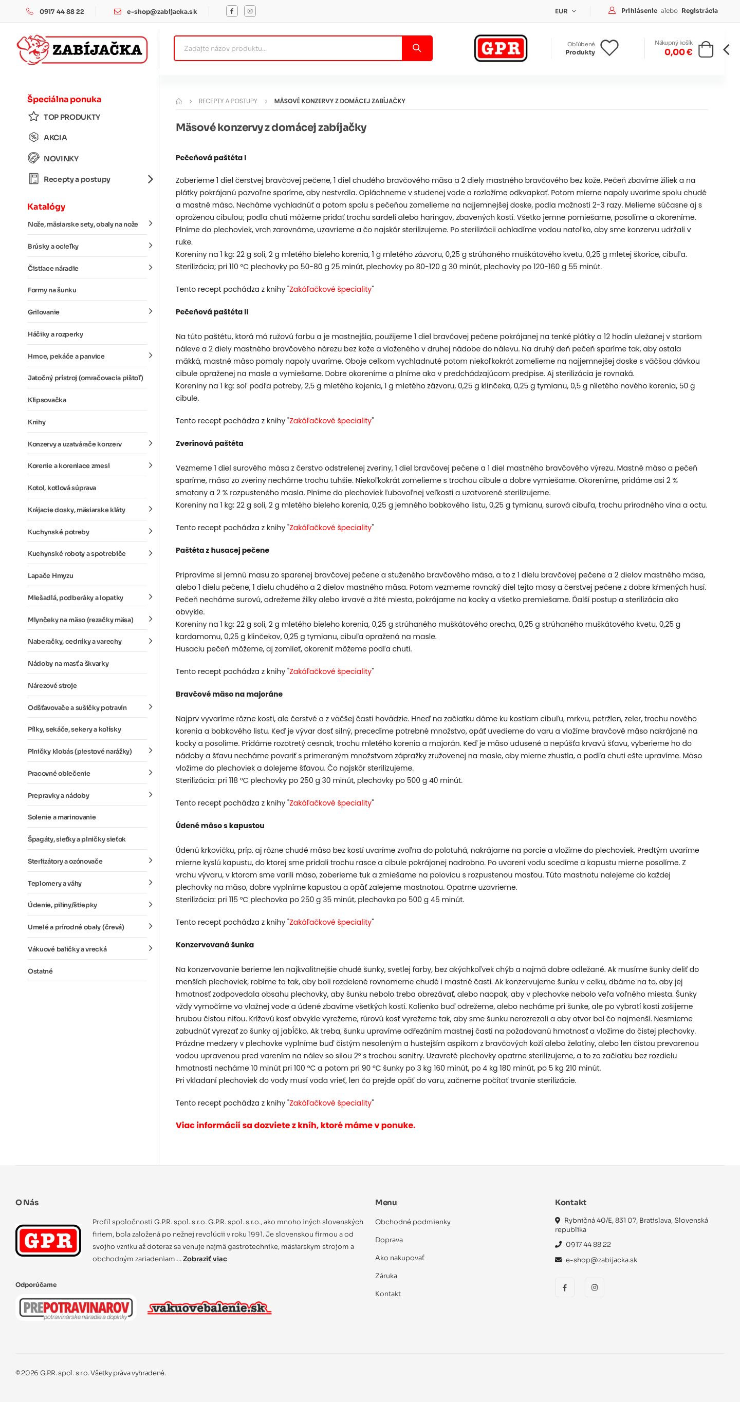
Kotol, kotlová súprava (62, 488)
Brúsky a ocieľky (87, 246)
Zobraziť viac (205, 1259)
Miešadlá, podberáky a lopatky (87, 597)
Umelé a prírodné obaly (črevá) (87, 927)
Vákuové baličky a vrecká (87, 949)
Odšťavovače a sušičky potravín (87, 707)
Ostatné (40, 971)
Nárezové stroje (52, 686)
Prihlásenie (640, 10)
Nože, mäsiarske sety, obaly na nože (87, 224)
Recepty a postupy (87, 179)
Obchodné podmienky (413, 1222)
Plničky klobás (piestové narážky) (87, 751)
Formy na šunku (52, 290)
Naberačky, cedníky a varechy (87, 641)
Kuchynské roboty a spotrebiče (87, 553)
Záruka (386, 1276)
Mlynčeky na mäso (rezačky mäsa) (87, 619)
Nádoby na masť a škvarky (68, 664)
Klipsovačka (47, 400)
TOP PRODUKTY (64, 117)
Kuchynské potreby (87, 531)
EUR (562, 11)
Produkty (580, 52)
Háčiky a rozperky (55, 334)
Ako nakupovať (399, 1258)
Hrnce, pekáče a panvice (87, 355)
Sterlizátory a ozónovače (87, 861)
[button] (705, 52)
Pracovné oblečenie (87, 773)
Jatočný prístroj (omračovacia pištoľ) (85, 378)
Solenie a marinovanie (62, 817)
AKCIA (47, 137)
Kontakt (388, 1293)
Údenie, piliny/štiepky (87, 904)
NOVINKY (53, 158)
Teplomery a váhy (87, 882)
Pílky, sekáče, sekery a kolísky (74, 729)
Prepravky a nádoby (87, 795)
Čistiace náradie (87, 267)
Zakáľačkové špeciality (330, 289)
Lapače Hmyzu (50, 576)
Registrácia (699, 10)
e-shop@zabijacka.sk (162, 11)
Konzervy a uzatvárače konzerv (87, 443)
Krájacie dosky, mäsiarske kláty (87, 509)
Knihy (36, 422)
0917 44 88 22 (62, 11)
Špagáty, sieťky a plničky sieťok (77, 839)
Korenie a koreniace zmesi (87, 465)
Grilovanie (87, 312)
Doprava (389, 1240)
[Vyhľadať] (416, 48)
